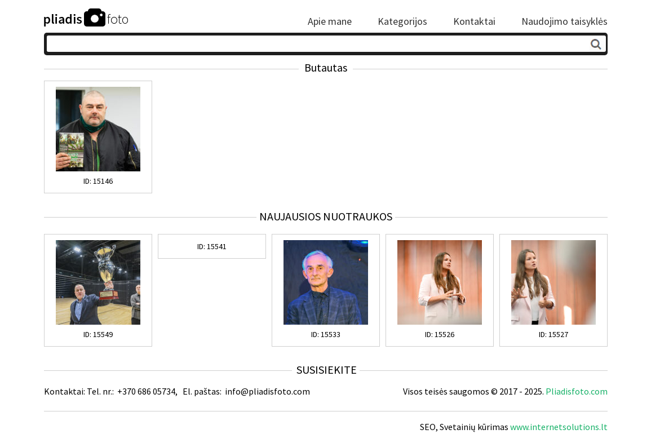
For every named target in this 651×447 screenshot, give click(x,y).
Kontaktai (474, 21)
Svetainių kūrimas (474, 426)
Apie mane (330, 21)
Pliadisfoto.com (577, 391)
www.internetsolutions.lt (559, 426)
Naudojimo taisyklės (564, 21)
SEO (428, 426)
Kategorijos (402, 21)
